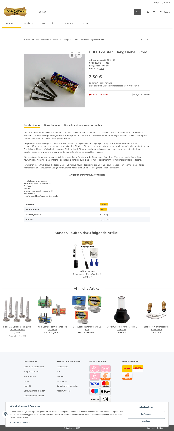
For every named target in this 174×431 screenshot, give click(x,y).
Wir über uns (30, 376)
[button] (148, 11)
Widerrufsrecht (63, 390)
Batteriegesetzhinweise (67, 386)
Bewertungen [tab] (52, 125)
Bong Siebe (104, 65)
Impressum (14, 422)
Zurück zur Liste (32, 39)
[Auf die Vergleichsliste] (72, 55)
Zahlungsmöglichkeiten (34, 390)
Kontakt (27, 386)
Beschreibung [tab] (32, 125)
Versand (108, 83)
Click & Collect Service (34, 366)
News (26, 381)
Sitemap (60, 376)
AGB (58, 371)
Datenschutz (27, 422)
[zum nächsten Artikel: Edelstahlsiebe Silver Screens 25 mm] (147, 40)
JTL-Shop (160, 428)
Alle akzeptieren (146, 407)
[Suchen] (85, 12)
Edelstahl (104, 204)
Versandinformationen (34, 395)
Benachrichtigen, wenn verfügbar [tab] (83, 125)
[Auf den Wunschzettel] (79, 55)
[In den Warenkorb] (26, 48)
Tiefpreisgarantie (162, 2)
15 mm (103, 209)
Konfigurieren (146, 414)
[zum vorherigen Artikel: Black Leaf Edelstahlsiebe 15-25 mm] (142, 40)
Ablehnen (146, 421)
